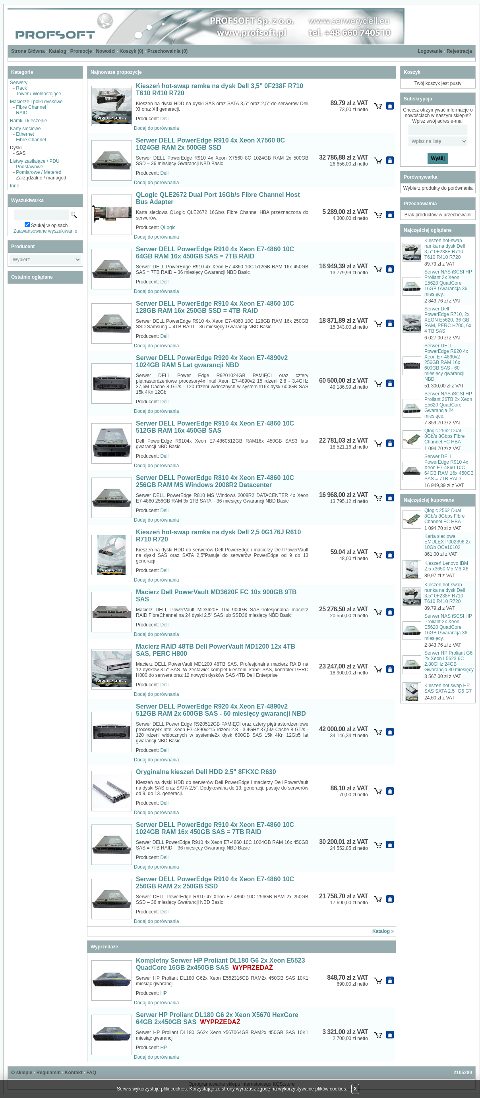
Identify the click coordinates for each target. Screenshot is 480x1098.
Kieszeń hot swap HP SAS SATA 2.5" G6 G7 (448, 688)
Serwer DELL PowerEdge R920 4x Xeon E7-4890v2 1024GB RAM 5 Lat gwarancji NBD (212, 361)
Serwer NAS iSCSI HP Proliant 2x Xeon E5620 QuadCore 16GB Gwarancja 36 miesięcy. (448, 283)
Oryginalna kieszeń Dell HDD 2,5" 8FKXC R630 (206, 772)
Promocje (81, 51)
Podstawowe (29, 167)
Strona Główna (28, 51)
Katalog (57, 51)
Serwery (18, 82)
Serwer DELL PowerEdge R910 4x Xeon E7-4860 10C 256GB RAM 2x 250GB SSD (215, 883)
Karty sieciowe (25, 128)
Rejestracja (459, 51)
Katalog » (383, 931)
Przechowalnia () (167, 51)
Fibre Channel (31, 107)
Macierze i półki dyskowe (36, 101)
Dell (164, 118)
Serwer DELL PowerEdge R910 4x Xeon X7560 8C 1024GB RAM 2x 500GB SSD (210, 144)
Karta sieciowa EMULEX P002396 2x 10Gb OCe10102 (447, 542)
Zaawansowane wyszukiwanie (45, 231)
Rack (21, 88)
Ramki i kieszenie (28, 120)
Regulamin (48, 1072)
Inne (14, 186)
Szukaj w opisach (49, 225)
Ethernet (25, 134)
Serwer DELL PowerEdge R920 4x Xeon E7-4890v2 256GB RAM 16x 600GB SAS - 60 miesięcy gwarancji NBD (446, 362)
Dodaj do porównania (156, 128)
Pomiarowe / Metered (38, 172)
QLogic (167, 227)
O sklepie (21, 1072)
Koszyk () (131, 51)
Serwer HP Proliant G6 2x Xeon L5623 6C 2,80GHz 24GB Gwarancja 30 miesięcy (449, 661)
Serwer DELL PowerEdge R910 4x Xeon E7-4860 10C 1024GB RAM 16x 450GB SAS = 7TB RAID (215, 828)
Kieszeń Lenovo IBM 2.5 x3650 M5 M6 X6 (446, 566)
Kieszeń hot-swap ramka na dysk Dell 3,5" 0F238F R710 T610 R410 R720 (444, 249)
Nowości (105, 51)
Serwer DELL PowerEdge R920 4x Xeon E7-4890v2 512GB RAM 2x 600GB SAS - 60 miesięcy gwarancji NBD (221, 710)
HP (163, 993)
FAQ (91, 1072)
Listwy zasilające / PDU (35, 161)
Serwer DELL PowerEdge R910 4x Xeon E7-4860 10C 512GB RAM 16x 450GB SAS (215, 427)
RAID (21, 113)
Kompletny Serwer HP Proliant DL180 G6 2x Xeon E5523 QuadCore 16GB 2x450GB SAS (220, 964)
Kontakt (74, 1072)
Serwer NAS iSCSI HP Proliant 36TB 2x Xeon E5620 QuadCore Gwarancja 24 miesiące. (448, 405)
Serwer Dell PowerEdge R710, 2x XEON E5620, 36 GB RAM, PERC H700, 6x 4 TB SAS (447, 320)
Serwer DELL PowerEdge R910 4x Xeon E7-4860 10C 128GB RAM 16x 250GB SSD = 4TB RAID (215, 307)
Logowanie (430, 51)
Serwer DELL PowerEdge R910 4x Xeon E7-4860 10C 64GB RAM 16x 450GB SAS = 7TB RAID (215, 253)
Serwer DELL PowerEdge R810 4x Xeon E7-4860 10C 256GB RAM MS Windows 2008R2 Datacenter (215, 481)
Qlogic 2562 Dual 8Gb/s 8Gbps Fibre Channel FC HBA (444, 436)
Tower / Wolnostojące (38, 93)
